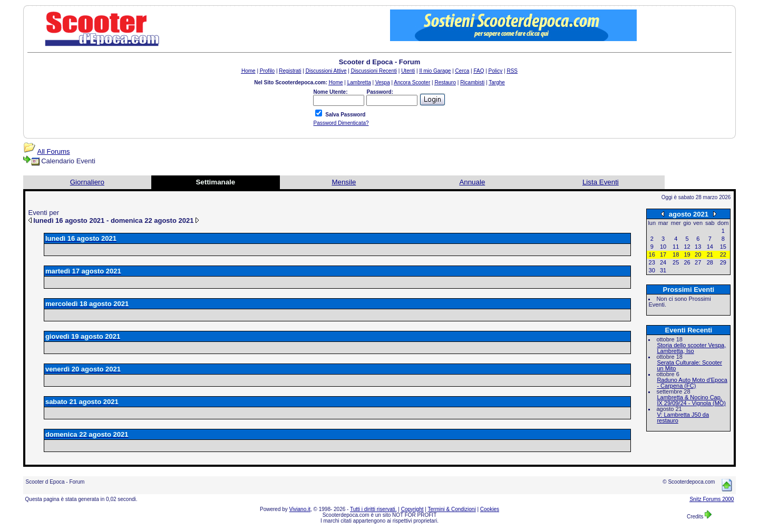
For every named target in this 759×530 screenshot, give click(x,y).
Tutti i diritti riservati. (373, 509)
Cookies (489, 509)
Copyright (412, 509)
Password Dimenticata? (340, 123)
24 (663, 262)
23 (652, 262)
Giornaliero (87, 182)
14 (710, 246)
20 (698, 254)
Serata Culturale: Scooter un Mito (689, 365)
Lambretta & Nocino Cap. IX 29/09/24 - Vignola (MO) (691, 400)
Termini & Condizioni (452, 509)
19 (687, 254)
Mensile (344, 182)
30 (652, 270)
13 (698, 246)
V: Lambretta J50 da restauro (683, 417)
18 (676, 254)
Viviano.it (299, 509)
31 (663, 270)
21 (710, 254)
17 (663, 254)
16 (652, 254)
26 (687, 262)
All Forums (53, 151)
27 (698, 262)
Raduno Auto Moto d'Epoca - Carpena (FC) (692, 383)
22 (723, 254)
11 (676, 246)
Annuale (472, 182)
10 (663, 246)
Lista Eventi (600, 182)
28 (710, 262)
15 (723, 246)
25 (676, 262)
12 (687, 246)
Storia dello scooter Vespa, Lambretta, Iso (691, 348)
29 (723, 262)
